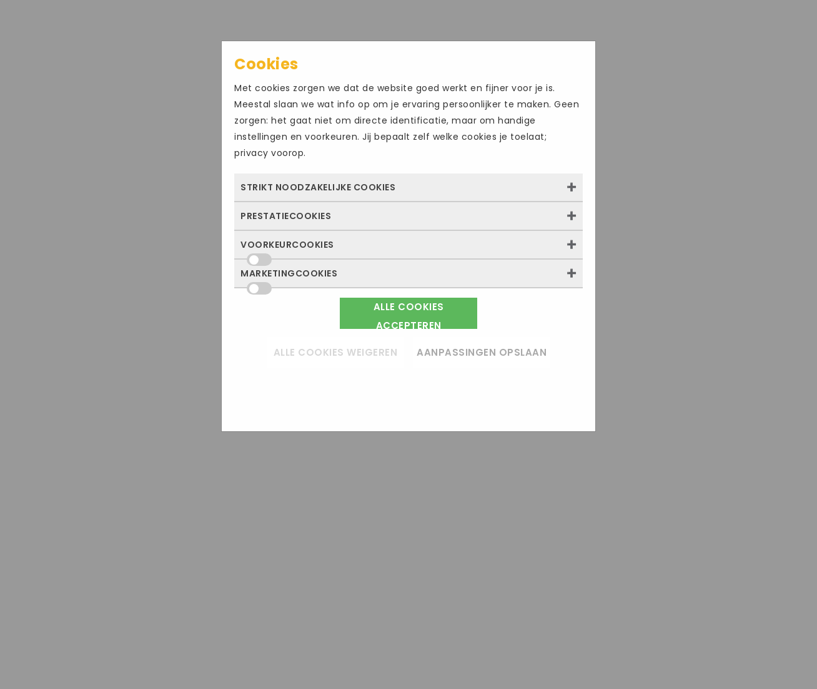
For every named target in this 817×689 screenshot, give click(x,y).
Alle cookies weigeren (336, 352)
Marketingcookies (288, 277)
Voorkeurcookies (287, 248)
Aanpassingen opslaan (482, 352)
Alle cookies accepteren (409, 314)
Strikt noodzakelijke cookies (317, 187)
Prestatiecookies (285, 216)
